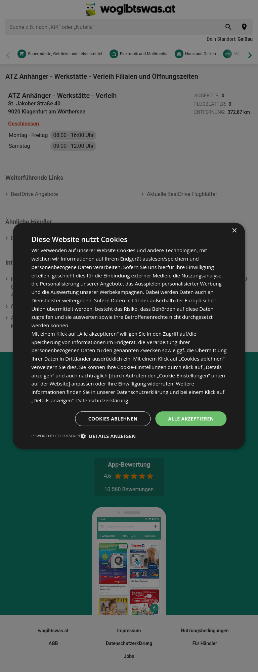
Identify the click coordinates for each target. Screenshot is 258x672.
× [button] (234, 230)
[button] (108, 436)
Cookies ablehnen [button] (113, 418)
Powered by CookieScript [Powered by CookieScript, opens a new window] (56, 435)
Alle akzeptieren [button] (191, 418)
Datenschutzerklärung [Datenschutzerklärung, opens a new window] (102, 400)
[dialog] (129, 336)
